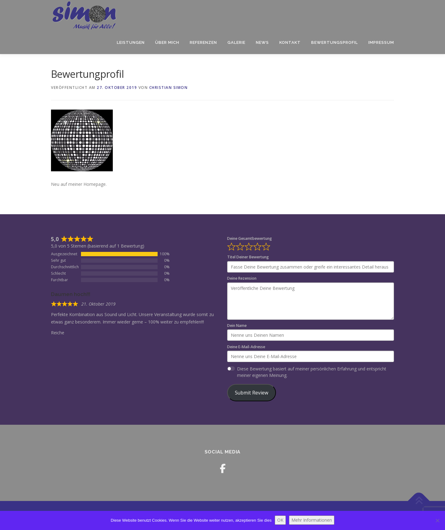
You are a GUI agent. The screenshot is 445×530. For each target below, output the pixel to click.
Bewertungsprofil (334, 42)
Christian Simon (168, 87)
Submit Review (251, 392)
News (262, 42)
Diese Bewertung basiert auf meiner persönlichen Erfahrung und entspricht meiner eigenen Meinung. (311, 372)
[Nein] (437, 520)
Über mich (167, 42)
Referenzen (203, 42)
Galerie (236, 42)
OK (280, 520)
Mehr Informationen (311, 520)
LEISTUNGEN (131, 42)
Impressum (381, 42)
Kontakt (290, 42)
